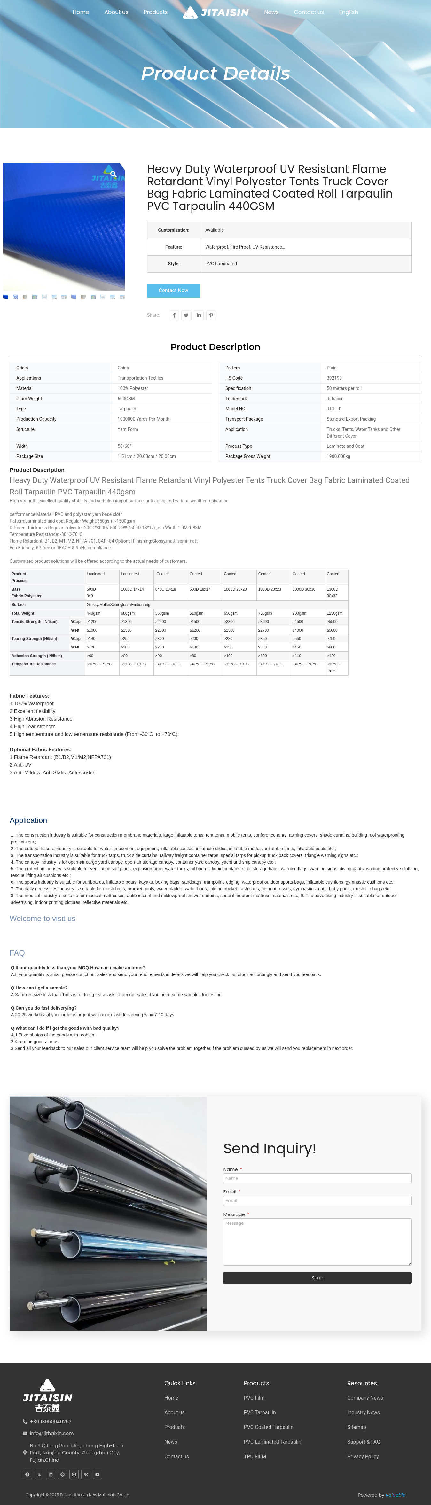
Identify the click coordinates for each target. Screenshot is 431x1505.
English (348, 12)
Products (156, 12)
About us (116, 12)
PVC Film (254, 1398)
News (271, 12)
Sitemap (356, 1427)
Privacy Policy (363, 1457)
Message (234, 1215)
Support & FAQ (363, 1442)
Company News (365, 1398)
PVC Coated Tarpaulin (269, 1427)
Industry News (363, 1412)
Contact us (309, 12)
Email (230, 1192)
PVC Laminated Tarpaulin (273, 1442)
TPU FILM (255, 1457)
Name (231, 1170)
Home (81, 12)
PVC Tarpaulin (260, 1412)
